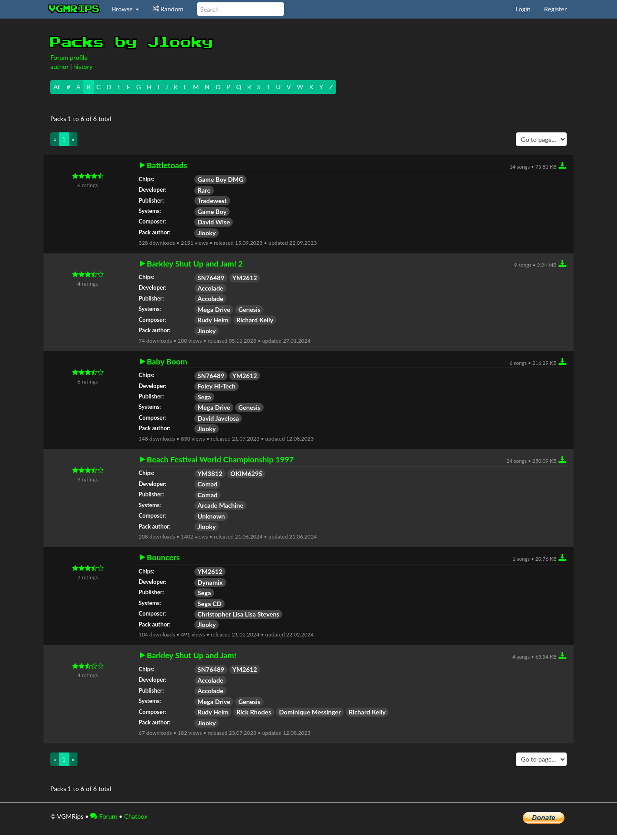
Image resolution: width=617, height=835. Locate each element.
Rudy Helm (213, 320)
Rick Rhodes (253, 712)
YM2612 (244, 278)
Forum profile (68, 57)
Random (168, 9)
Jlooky (207, 233)
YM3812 (210, 473)
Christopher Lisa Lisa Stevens (238, 614)
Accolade (210, 288)
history (82, 66)
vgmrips (74, 9)
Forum (103, 816)
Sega (204, 397)
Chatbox (136, 816)
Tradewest (212, 200)
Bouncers (163, 557)
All (57, 87)
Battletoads (167, 165)
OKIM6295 (246, 473)
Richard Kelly (255, 320)
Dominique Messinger (310, 712)
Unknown (211, 516)
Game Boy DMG (220, 179)
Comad (207, 484)
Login (523, 9)
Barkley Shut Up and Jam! (191, 655)
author (59, 66)
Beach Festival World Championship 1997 (220, 460)
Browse (125, 9)
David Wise (214, 222)
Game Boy (212, 211)
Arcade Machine (220, 505)
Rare (204, 190)
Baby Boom (167, 362)
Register (555, 9)
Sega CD (210, 603)
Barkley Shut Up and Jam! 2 (195, 264)
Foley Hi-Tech (217, 386)
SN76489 (211, 278)
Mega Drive (214, 309)
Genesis (249, 309)
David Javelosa (218, 418)
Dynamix (210, 582)
